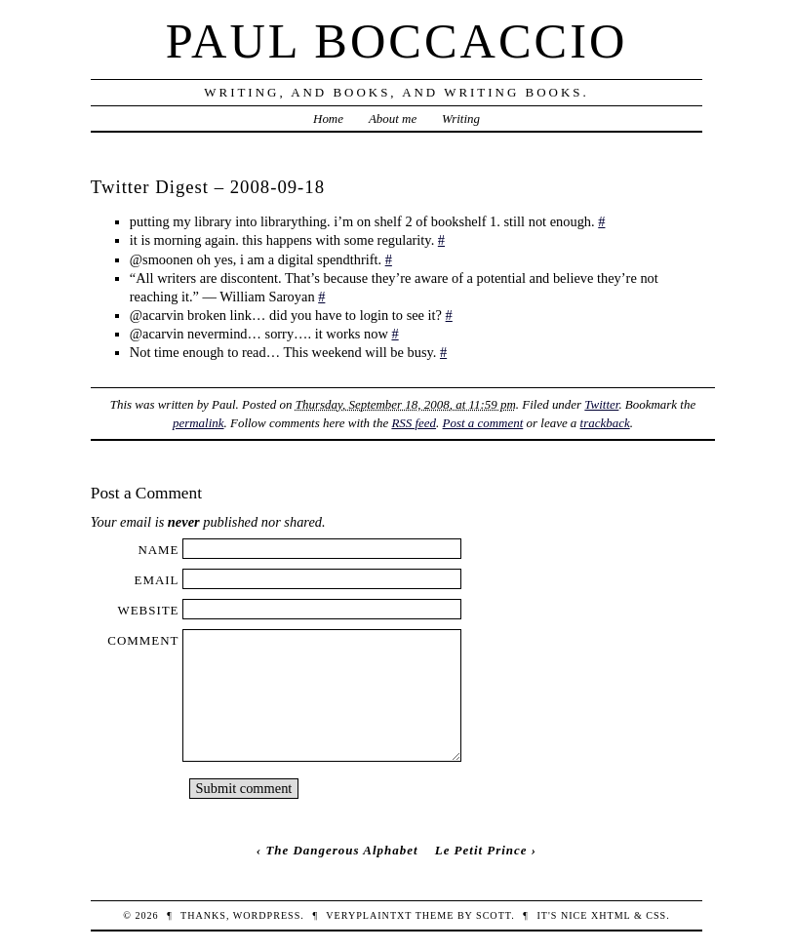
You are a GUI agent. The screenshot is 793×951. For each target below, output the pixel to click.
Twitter (601, 404)
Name (158, 549)
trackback (605, 423)
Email (157, 580)
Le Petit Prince (481, 850)
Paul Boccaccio (397, 41)
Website (147, 610)
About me (392, 118)
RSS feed (413, 423)
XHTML (610, 915)
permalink (198, 423)
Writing (461, 118)
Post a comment (483, 423)
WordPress (266, 915)
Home (328, 118)
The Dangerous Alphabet (341, 850)
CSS (656, 915)
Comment (142, 640)
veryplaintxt (369, 915)
